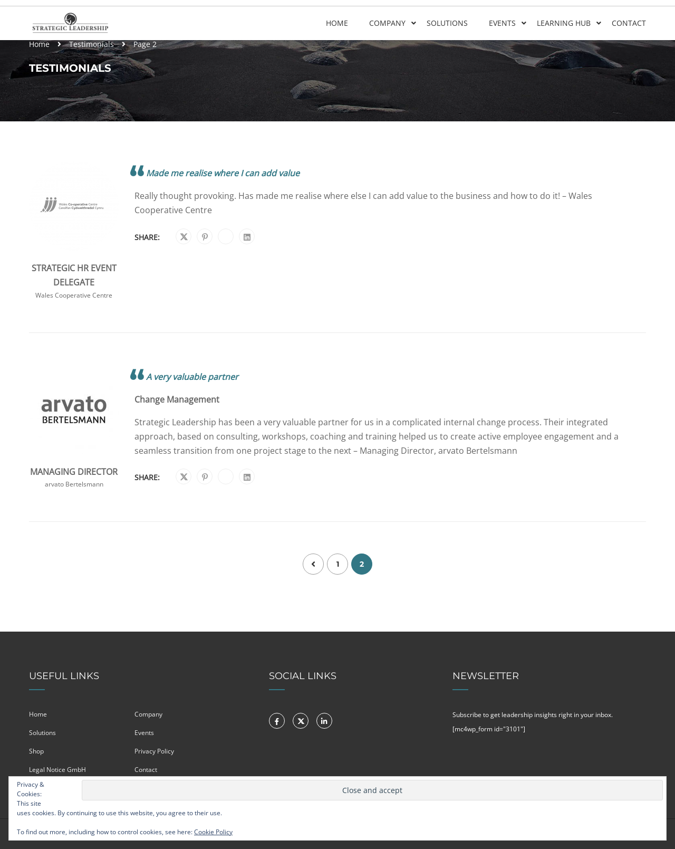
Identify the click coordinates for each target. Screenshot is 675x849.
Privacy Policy (154, 751)
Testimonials (91, 44)
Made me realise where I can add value (223, 173)
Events (502, 23)
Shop (36, 751)
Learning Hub (564, 23)
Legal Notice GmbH (57, 769)
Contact (629, 23)
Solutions (447, 23)
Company (387, 23)
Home (337, 23)
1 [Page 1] (337, 564)
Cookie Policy (213, 831)
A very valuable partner (192, 377)
